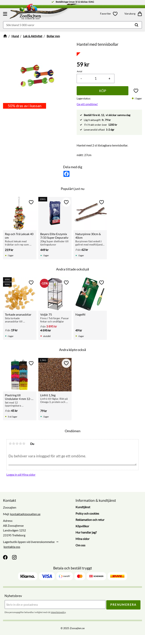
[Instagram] (14, 557)
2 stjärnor (13, 443)
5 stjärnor (23, 443)
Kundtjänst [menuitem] (83, 507)
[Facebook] (5, 557)
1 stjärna (10, 443)
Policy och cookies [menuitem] (87, 513)
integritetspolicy (58, 612)
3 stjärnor (17, 443)
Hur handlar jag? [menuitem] (86, 532)
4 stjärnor (20, 443)
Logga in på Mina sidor (20, 474)
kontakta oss (12, 546)
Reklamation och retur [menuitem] (90, 519)
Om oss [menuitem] (80, 545)
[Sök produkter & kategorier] (72, 25)
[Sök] (136, 25)
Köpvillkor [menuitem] (82, 526)
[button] (5, 13)
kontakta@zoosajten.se (25, 514)
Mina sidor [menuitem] (82, 539)
